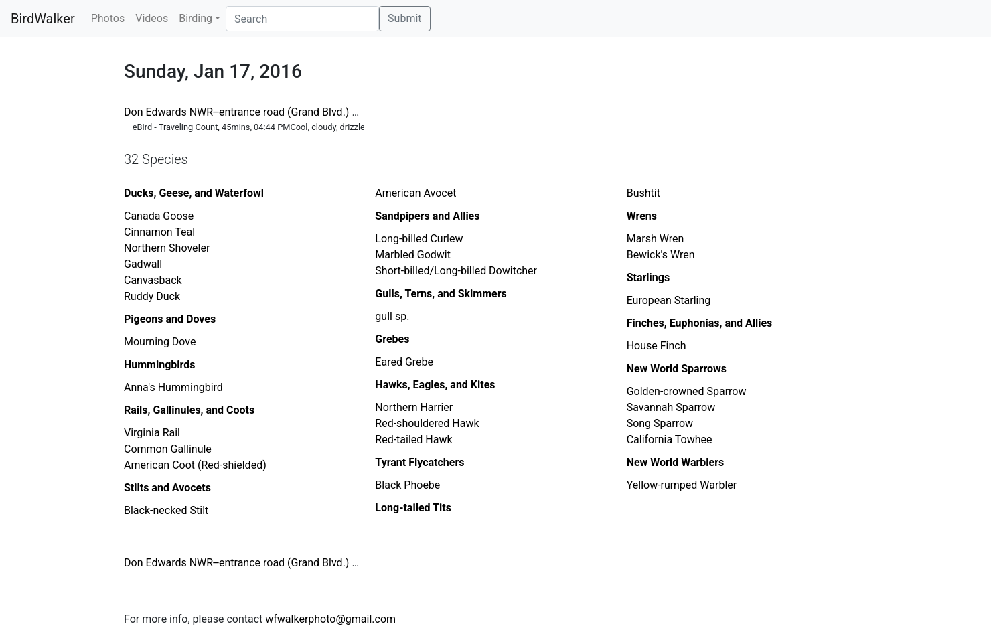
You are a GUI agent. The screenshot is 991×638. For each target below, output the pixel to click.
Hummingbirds (160, 364)
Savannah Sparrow (671, 407)
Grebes (392, 339)
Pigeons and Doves (170, 319)
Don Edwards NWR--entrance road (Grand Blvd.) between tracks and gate (296, 112)
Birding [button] (195, 18)
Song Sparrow (660, 423)
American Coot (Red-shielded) (195, 465)
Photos (108, 18)
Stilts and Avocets (167, 487)
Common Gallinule (168, 449)
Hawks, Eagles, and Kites (435, 384)
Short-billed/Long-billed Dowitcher (456, 270)
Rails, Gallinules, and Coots (189, 410)
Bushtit (643, 193)
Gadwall (143, 264)
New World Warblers (676, 462)
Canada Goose (159, 216)
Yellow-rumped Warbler (682, 485)
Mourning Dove (160, 341)
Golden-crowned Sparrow (687, 391)
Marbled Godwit (413, 254)
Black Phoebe (407, 485)
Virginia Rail (152, 432)
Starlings (648, 277)
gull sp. (392, 316)
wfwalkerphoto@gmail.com (330, 619)
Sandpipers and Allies (427, 216)
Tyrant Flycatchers (419, 462)
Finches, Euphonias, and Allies (700, 323)
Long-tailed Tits (413, 507)
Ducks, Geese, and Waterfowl (194, 193)
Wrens (642, 216)
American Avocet (415, 193)
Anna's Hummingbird (173, 387)
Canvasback (153, 280)
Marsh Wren (655, 238)
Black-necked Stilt (166, 510)
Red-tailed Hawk (413, 439)
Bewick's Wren (661, 254)
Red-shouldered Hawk (427, 423)
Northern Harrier (414, 407)
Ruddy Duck (152, 296)
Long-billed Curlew (419, 238)
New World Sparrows (677, 368)
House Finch (656, 345)
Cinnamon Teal (159, 232)
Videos (151, 18)
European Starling (669, 300)
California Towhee (669, 439)
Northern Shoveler (167, 248)
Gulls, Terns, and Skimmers (440, 293)
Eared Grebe (404, 361)
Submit (404, 18)
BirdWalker (43, 19)
